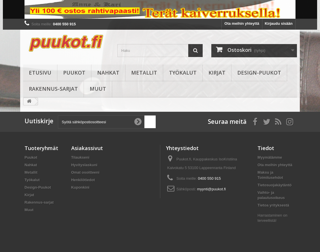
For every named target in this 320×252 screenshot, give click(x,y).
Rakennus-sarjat (53, 88)
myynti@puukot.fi (211, 189)
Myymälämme (269, 157)
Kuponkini (80, 187)
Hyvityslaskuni (84, 165)
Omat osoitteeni (85, 172)
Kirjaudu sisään (279, 23)
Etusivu (40, 72)
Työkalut (183, 72)
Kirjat (216, 72)
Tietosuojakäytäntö (274, 185)
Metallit (144, 72)
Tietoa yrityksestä (273, 205)
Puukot (74, 72)
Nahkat (108, 72)
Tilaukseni (80, 157)
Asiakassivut (87, 148)
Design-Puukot (259, 72)
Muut (98, 88)
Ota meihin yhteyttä (242, 23)
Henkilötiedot (83, 180)
